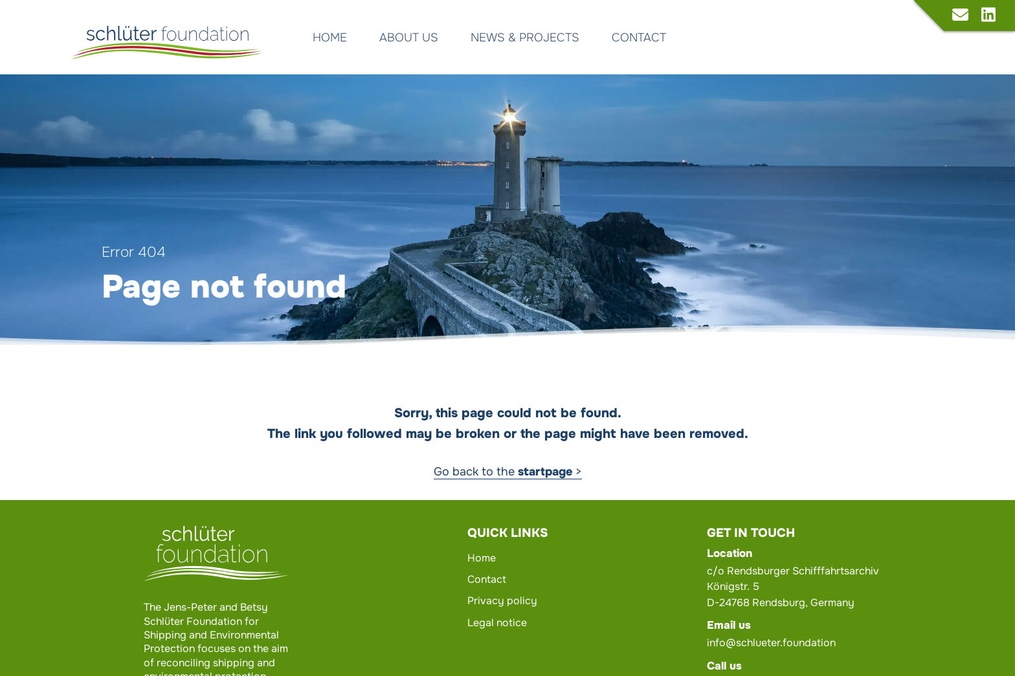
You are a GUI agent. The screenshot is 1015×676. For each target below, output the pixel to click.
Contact (639, 37)
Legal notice (497, 622)
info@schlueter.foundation (771, 642)
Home (330, 37)
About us (408, 37)
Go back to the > (508, 471)
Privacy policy (502, 600)
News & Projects (525, 37)
